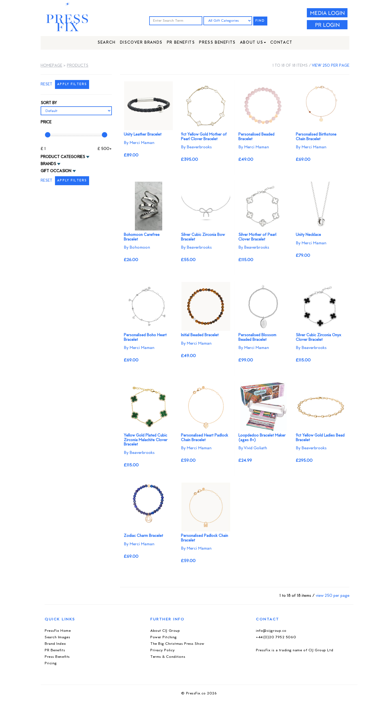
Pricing (51, 663)
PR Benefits (181, 42)
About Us (253, 42)
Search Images (57, 637)
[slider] (47, 134)
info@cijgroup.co (271, 631)
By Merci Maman (139, 143)
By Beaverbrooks (196, 147)
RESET (46, 84)
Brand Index (55, 644)
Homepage (51, 65)
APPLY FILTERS (72, 84)
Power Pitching (163, 637)
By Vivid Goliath (252, 448)
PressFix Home (58, 631)
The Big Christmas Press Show (177, 644)
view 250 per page (330, 65)
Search (107, 42)
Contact (281, 42)
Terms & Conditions (167, 657)
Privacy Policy (162, 650)
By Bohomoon (137, 247)
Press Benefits (217, 42)
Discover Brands (141, 42)
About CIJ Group (165, 631)
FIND (260, 21)
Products (77, 65)
